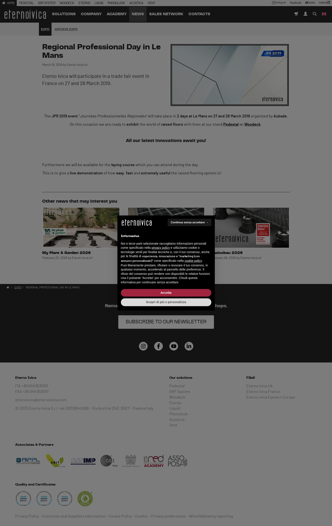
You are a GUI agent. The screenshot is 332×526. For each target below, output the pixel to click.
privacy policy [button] (161, 247)
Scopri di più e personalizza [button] (166, 302)
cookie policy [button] (193, 260)
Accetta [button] (166, 292)
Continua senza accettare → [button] (189, 222)
